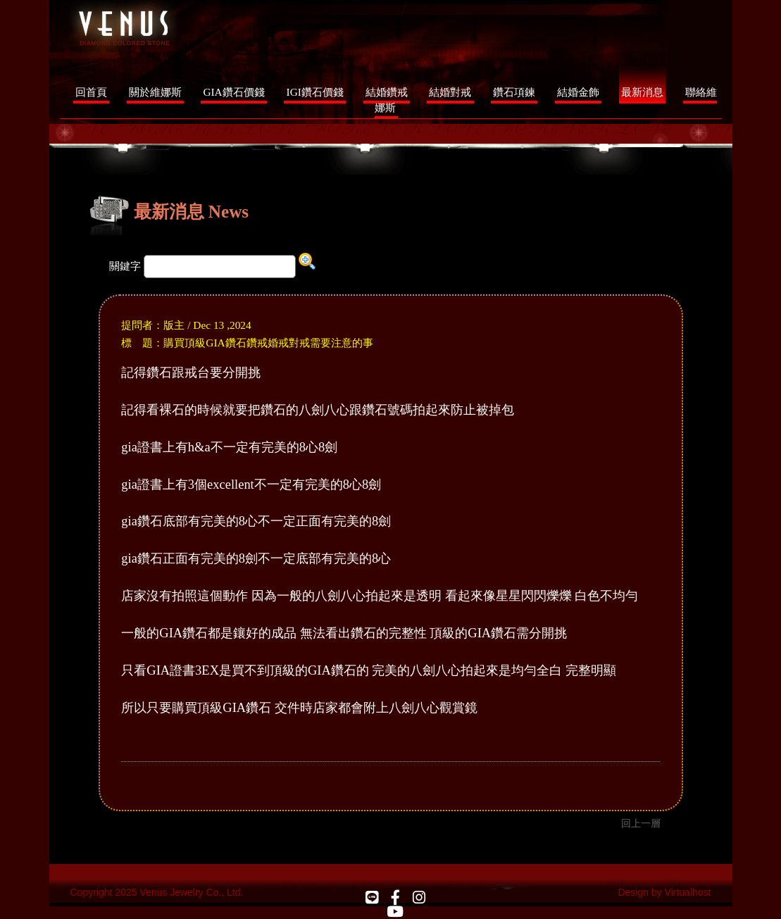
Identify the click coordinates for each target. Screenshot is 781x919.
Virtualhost (688, 892)
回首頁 (91, 92)
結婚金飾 (578, 92)
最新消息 (642, 92)
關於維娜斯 (155, 92)
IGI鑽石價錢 (315, 92)
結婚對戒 (450, 92)
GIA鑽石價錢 (233, 92)
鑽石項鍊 (514, 92)
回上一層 (641, 823)
